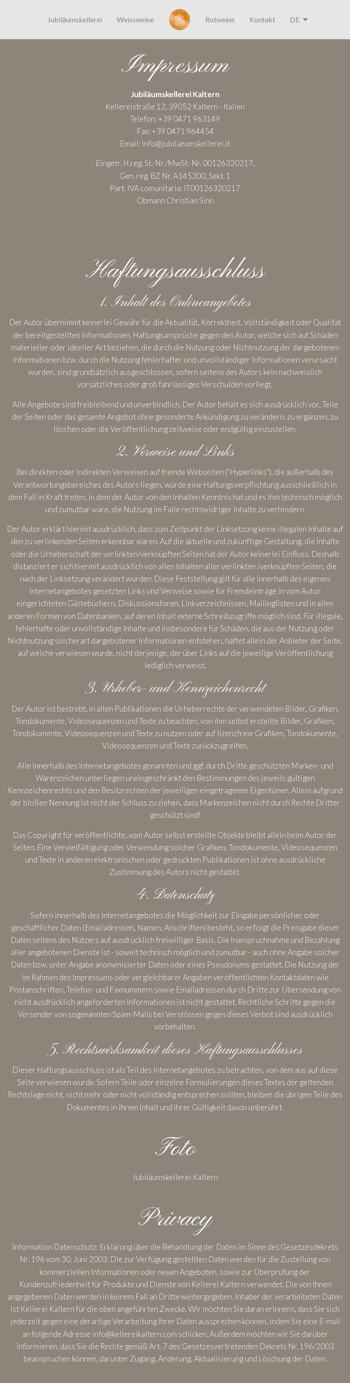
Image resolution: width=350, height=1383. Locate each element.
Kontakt (262, 19)
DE (294, 19)
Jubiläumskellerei (74, 19)
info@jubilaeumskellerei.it (186, 143)
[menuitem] (74, 20)
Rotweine (220, 19)
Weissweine (135, 19)
